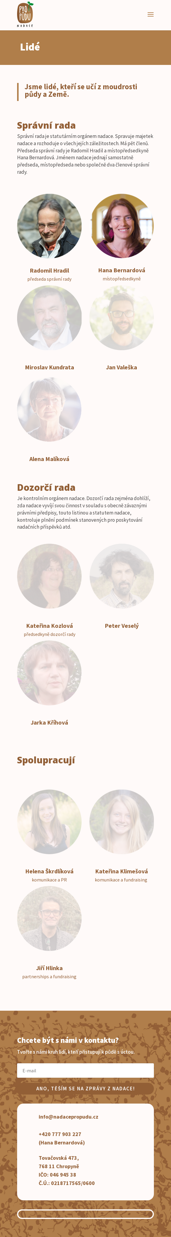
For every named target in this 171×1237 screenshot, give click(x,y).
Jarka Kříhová (49, 722)
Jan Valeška (121, 367)
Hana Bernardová (121, 270)
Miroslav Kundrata (49, 367)
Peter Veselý (122, 625)
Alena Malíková (49, 459)
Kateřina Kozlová (49, 625)
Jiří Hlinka (49, 968)
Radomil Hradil (49, 270)
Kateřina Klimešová (121, 871)
